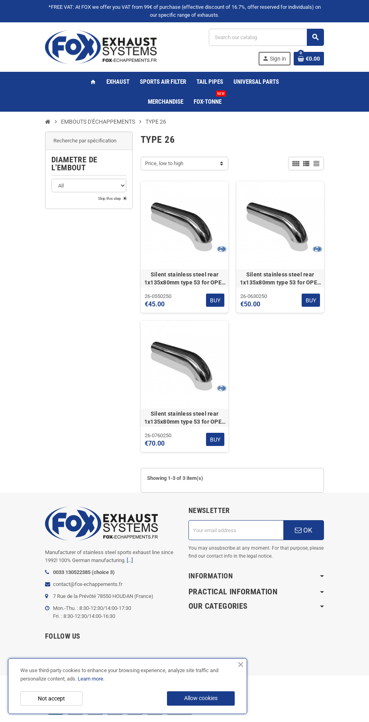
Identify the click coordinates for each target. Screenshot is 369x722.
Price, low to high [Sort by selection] (164, 163)
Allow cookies (201, 698)
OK (303, 530)
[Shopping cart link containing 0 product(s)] (309, 58)
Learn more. (91, 679)
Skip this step (110, 198)
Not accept (51, 698)
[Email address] (235, 530)
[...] (130, 560)
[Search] (266, 37)
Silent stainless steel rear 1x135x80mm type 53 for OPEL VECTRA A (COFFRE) (184, 278)
